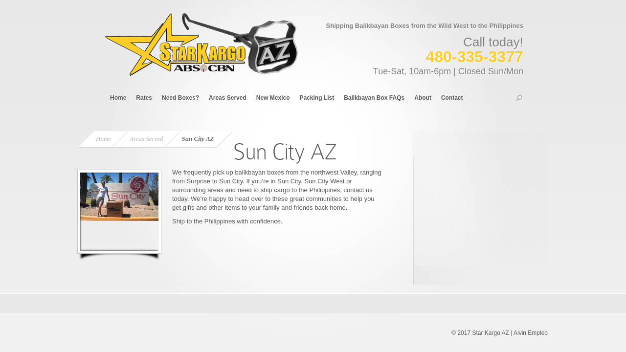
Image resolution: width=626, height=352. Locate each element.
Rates (144, 97)
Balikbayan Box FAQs (374, 97)
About (422, 97)
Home (118, 97)
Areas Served (227, 97)
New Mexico (273, 97)
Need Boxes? (180, 97)
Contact (452, 97)
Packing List (316, 97)
